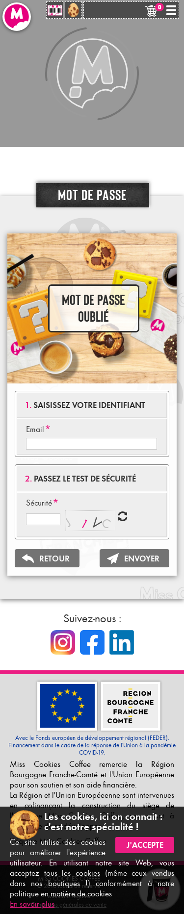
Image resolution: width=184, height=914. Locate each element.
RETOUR (54, 559)
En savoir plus (32, 904)
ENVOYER (141, 559)
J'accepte (145, 845)
